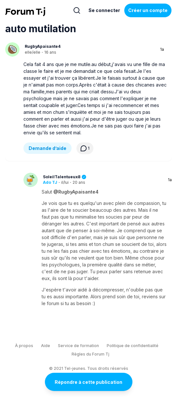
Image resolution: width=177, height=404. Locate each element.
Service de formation (78, 345)
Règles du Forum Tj (90, 354)
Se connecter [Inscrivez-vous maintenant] (104, 10)
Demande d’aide (47, 148)
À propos (24, 345)
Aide (45, 345)
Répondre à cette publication (88, 382)
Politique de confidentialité (132, 345)
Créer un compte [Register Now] (148, 10)
